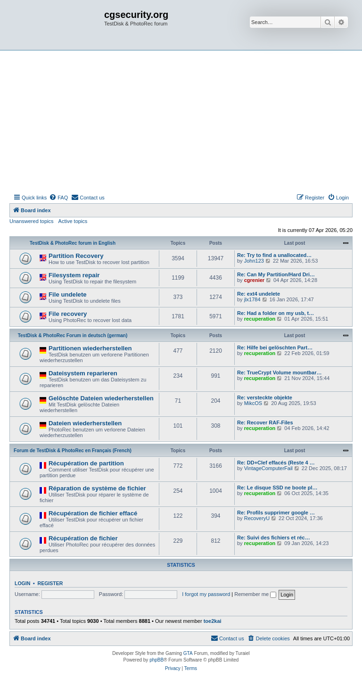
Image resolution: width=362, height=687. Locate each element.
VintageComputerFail (268, 468)
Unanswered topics (31, 221)
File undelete (68, 294)
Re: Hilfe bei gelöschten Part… (275, 347)
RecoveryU (257, 518)
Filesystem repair (74, 275)
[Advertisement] (181, 121)
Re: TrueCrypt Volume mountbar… (279, 372)
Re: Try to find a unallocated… (274, 255)
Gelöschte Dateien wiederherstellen (101, 398)
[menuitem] (58, 197)
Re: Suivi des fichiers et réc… (273, 537)
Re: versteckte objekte (264, 397)
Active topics (73, 221)
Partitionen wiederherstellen (90, 348)
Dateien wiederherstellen (85, 423)
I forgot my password (206, 594)
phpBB (156, 659)
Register (50, 583)
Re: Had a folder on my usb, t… (275, 313)
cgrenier (254, 280)
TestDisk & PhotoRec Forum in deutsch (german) (73, 335)
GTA (188, 653)
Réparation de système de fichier (97, 488)
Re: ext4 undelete (258, 294)
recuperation (260, 319)
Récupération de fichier (83, 538)
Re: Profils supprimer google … (276, 512)
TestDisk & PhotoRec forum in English (72, 243)
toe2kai (213, 621)
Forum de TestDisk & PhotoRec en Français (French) (73, 450)
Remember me (255, 594)
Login (22, 583)
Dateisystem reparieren (83, 373)
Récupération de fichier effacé (93, 513)
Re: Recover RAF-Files (265, 422)
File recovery (68, 313)
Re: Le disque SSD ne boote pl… (277, 487)
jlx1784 (252, 299)
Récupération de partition (86, 463)
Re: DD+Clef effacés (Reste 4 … (276, 462)
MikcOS (253, 403)
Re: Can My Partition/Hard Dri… (276, 274)
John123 (254, 261)
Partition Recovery (76, 255)
